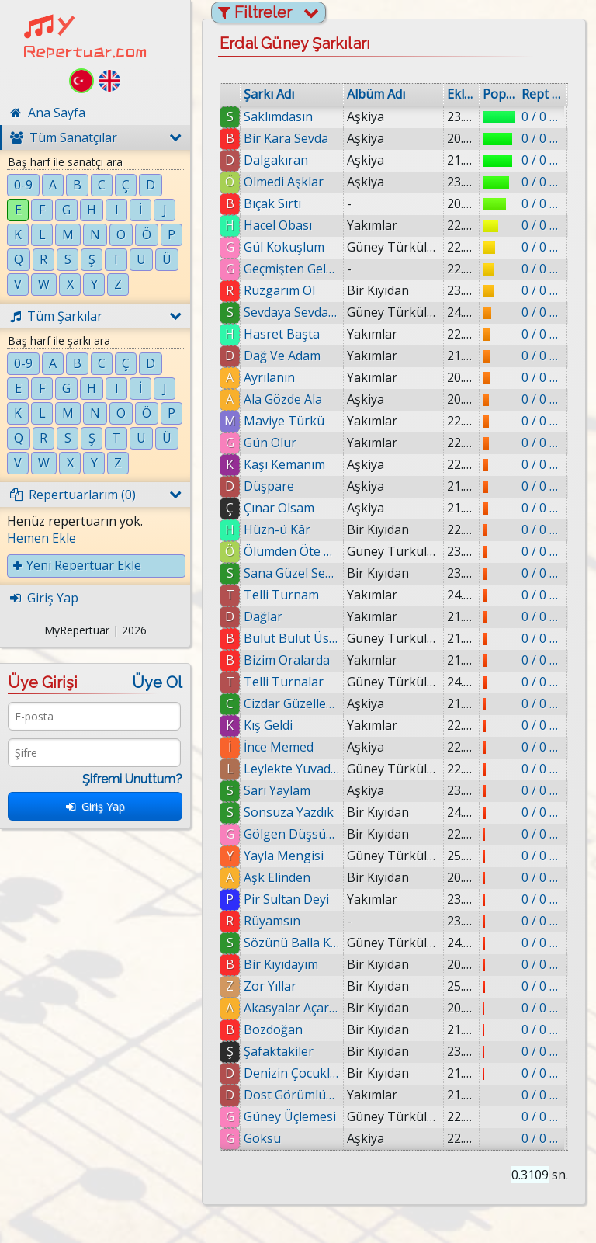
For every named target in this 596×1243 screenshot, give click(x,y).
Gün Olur (270, 442)
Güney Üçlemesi (296, 1116)
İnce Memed (279, 746)
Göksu (269, 1138)
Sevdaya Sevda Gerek (292, 312)
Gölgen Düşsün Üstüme (292, 833)
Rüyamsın (272, 920)
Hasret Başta (282, 333)
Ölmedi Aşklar (284, 181)
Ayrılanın (269, 377)
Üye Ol (157, 682)
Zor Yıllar (274, 986)
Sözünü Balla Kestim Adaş (292, 942)
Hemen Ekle (41, 538)
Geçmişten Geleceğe (292, 268)
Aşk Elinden (277, 877)
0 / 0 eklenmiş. (542, 116)
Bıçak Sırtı (272, 203)
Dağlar (263, 616)
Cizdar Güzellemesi (292, 703)
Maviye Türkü (284, 420)
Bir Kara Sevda (286, 138)
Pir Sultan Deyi (286, 899)
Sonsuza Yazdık (289, 812)
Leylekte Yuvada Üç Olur (292, 768)
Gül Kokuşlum (284, 246)
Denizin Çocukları (296, 1073)
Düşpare (269, 486)
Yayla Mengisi (284, 855)
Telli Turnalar (284, 681)
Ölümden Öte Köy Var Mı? (292, 551)
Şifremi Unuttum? (132, 779)
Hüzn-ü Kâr (277, 529)
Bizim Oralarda (287, 659)
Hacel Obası (278, 225)
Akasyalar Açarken (296, 1007)
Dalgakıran (276, 159)
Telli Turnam (281, 594)
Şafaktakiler (284, 1051)
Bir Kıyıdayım (281, 964)
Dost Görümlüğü (296, 1094)
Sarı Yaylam (277, 790)
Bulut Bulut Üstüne (292, 638)
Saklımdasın (278, 116)
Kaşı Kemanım (284, 464)
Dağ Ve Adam (282, 355)
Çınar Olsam (279, 507)
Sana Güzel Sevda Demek (292, 573)
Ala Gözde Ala (283, 399)
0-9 (23, 184)
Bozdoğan (278, 1029)
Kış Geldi (268, 725)
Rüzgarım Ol (279, 290)
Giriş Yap (95, 806)
